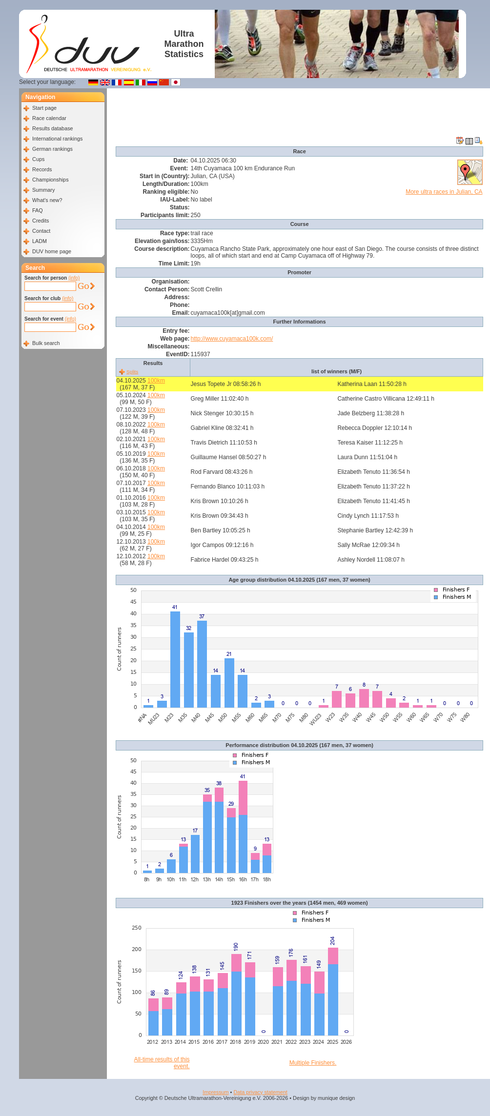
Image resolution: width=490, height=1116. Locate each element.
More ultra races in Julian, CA (444, 191)
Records (42, 169)
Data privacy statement (260, 1092)
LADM (39, 241)
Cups (38, 159)
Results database (52, 128)
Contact (41, 231)
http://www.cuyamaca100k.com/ (232, 338)
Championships (50, 180)
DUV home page (51, 251)
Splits (132, 371)
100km (156, 380)
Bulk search (46, 343)
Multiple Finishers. (313, 1062)
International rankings (57, 139)
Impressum (215, 1092)
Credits (40, 220)
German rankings (52, 149)
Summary (43, 190)
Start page (44, 108)
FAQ (37, 210)
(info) (74, 278)
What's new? (47, 200)
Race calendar (49, 118)
